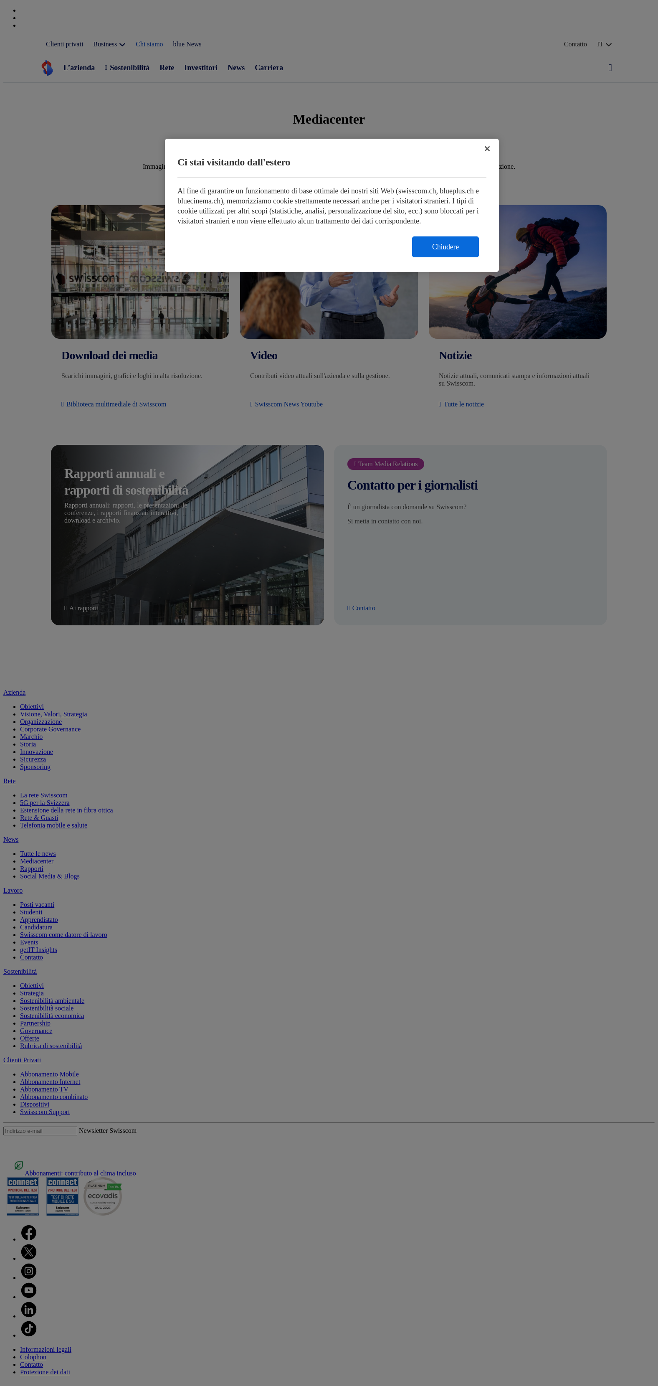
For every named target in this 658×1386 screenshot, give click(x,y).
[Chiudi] (487, 149)
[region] (332, 205)
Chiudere (445, 247)
